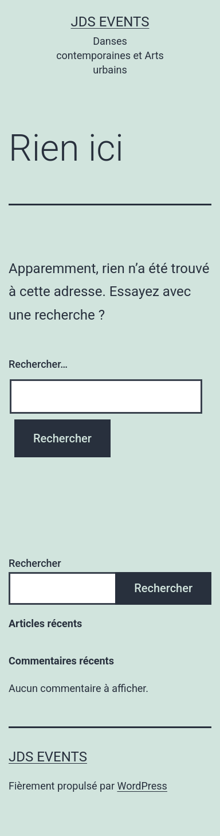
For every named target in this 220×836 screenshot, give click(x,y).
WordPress (142, 786)
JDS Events (110, 22)
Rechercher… (38, 364)
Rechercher (35, 563)
